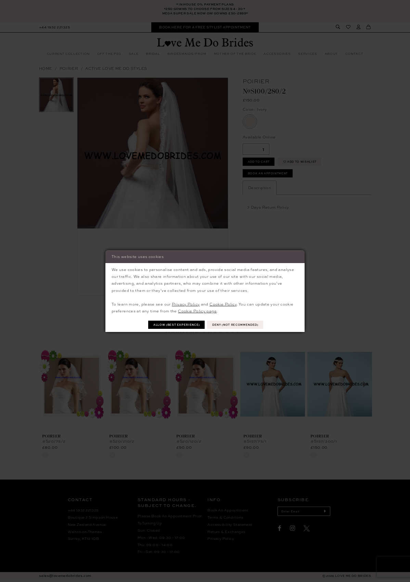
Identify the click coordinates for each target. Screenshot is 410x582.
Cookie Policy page (197, 310)
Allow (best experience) (173, 324)
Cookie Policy (222, 303)
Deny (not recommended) (239, 324)
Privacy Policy (186, 303)
